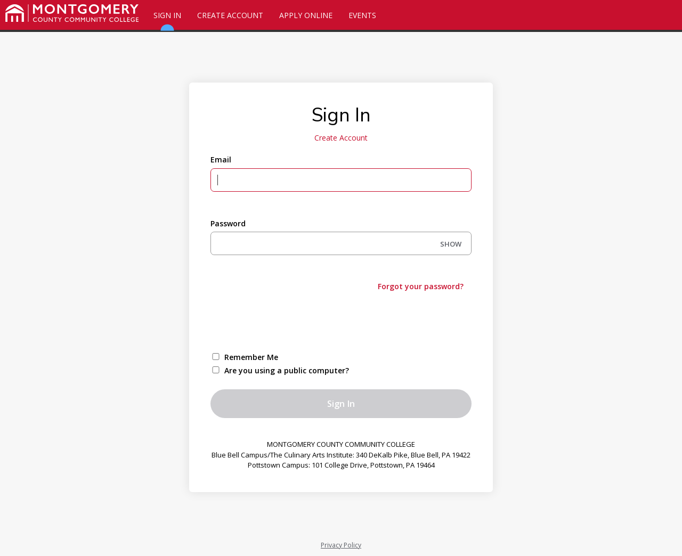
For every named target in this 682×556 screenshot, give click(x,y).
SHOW (450, 244)
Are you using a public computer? (286, 370)
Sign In (167, 20)
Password (228, 223)
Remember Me (251, 357)
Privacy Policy (341, 545)
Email (220, 159)
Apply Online (305, 15)
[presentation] (291, 320)
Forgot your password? (421, 286)
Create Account (230, 15)
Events (362, 15)
